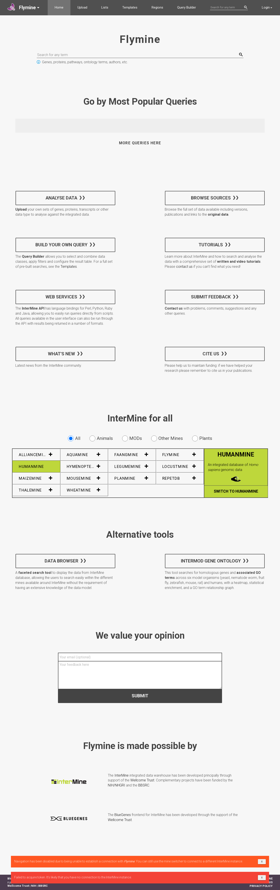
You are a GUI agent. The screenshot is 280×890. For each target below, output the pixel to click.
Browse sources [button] (211, 197)
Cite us (210, 353)
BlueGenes (122, 815)
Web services (61, 296)
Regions (157, 7)
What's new (61, 353)
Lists (104, 7)
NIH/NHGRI (116, 785)
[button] (24, 7)
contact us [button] (184, 266)
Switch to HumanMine (236, 491)
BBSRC (143, 785)
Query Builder (186, 7)
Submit (140, 695)
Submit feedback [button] (211, 296)
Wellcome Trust (142, 780)
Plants (202, 438)
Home (59, 7)
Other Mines (167, 438)
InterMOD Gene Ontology (211, 561)
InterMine (121, 775)
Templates (129, 7)
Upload (82, 7)
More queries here (140, 143)
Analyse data (61, 197)
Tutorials (211, 244)
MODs (132, 438)
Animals (101, 438)
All (74, 438)
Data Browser (61, 561)
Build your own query (61, 244)
